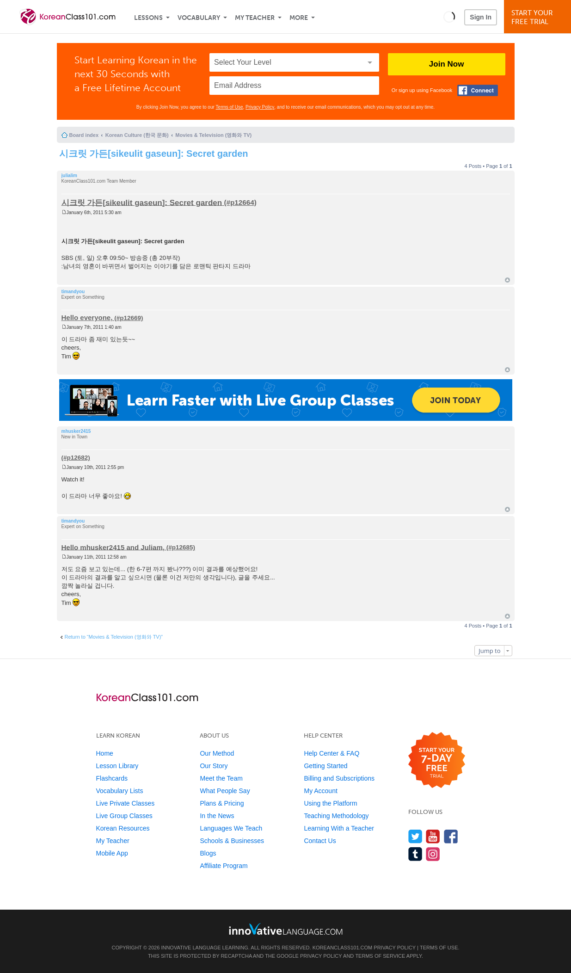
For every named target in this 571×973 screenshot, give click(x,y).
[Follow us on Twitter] (415, 836)
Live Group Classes (124, 815)
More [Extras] (298, 18)
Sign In (480, 17)
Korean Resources (123, 828)
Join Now (446, 64)
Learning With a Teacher (339, 828)
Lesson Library (117, 766)
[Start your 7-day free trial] (436, 760)
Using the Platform (330, 803)
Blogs (208, 853)
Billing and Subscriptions (339, 778)
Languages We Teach (231, 828)
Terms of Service (380, 956)
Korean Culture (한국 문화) (137, 135)
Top (507, 280)
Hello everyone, (87, 317)
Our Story (213, 766)
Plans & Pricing (222, 803)
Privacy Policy (260, 107)
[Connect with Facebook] (477, 90)
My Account (320, 790)
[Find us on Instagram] (433, 854)
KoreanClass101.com (343, 947)
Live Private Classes (125, 803)
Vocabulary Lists (119, 790)
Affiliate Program (223, 865)
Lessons (148, 18)
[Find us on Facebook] (451, 836)
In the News (217, 815)
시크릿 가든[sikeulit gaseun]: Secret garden (153, 153)
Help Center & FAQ (331, 753)
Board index (84, 135)
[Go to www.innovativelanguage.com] (286, 929)
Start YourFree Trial (538, 17)
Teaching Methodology (336, 815)
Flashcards (112, 778)
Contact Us (320, 840)
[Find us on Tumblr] (415, 854)
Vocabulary (199, 18)
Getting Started (325, 766)
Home (104, 753)
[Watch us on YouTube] (433, 836)
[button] (449, 16)
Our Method (217, 753)
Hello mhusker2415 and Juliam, (113, 547)
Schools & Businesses (232, 840)
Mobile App (112, 853)
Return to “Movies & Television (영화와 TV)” (114, 637)
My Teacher (255, 18)
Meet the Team (221, 778)
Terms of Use (229, 107)
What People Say (225, 790)
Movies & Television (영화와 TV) (213, 135)
